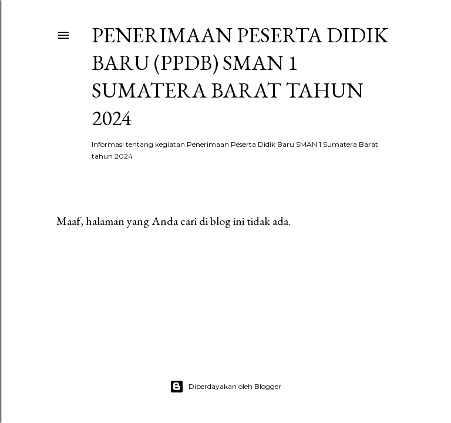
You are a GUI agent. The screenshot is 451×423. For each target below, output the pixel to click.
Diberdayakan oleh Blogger (225, 387)
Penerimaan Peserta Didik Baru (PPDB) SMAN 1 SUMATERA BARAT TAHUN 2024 (240, 76)
